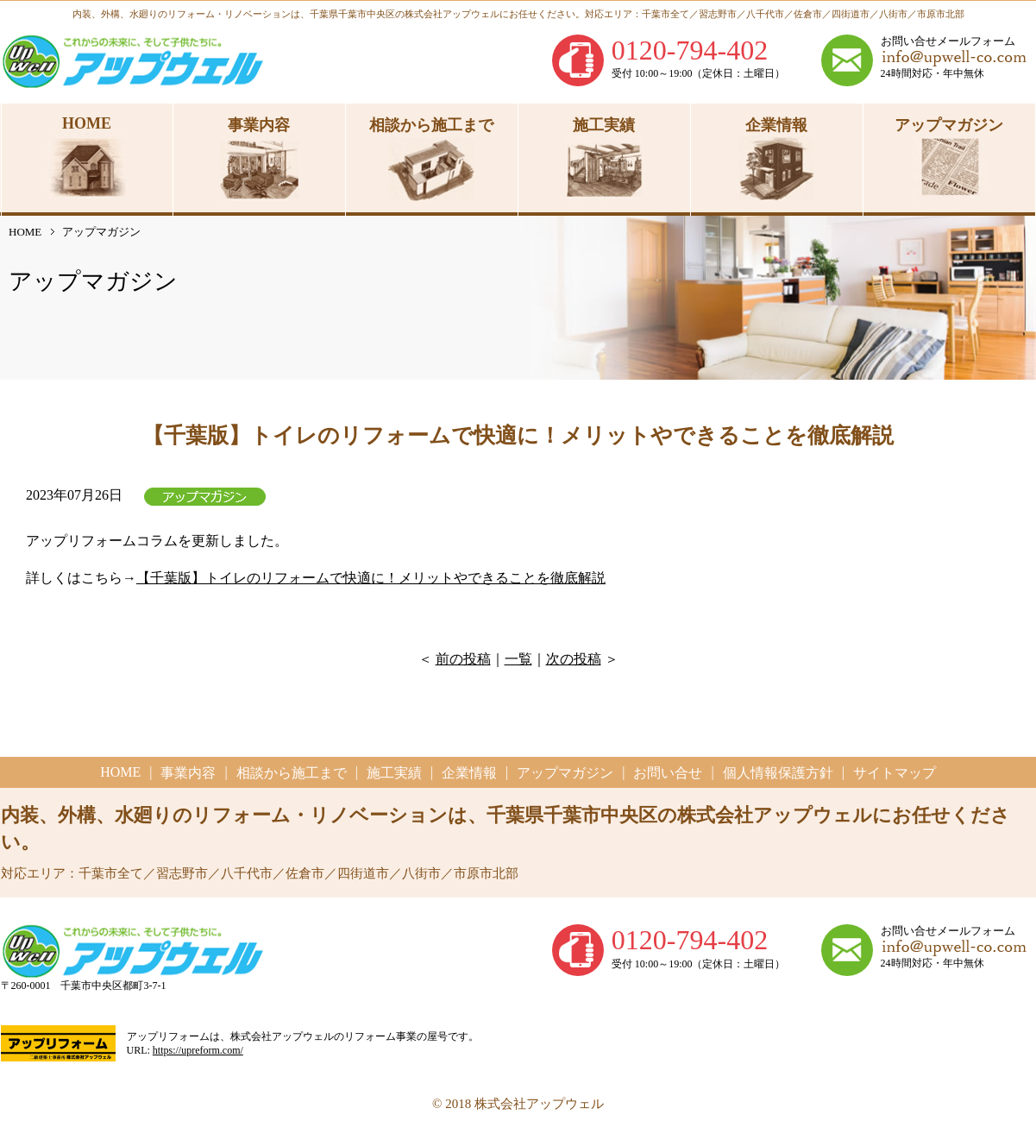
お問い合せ (667, 772)
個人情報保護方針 (778, 772)
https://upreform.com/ (198, 1050)
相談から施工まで (291, 772)
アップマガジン (565, 772)
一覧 (518, 659)
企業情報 (469, 772)
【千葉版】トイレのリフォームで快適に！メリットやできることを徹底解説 (371, 577)
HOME (25, 231)
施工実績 (394, 772)
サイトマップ (894, 772)
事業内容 (188, 772)
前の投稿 (463, 659)
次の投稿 (573, 659)
